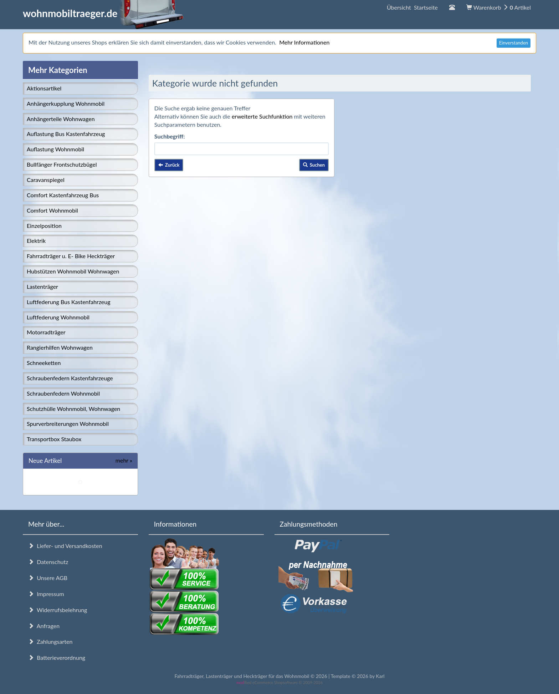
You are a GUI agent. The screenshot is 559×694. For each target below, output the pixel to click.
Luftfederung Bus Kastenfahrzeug (68, 301)
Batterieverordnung (56, 657)
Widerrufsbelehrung (57, 609)
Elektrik (36, 240)
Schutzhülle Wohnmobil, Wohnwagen (73, 408)
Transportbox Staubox (54, 438)
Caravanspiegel (46, 179)
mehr (124, 460)
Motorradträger (46, 332)
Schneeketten (44, 362)
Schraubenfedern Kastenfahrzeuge (70, 378)
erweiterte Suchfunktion (262, 116)
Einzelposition (44, 225)
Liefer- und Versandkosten (65, 545)
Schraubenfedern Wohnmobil (63, 393)
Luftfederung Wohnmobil (58, 317)
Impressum (46, 593)
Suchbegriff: (169, 136)
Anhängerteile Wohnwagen (61, 118)
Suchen (314, 165)
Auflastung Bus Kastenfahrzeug (66, 133)
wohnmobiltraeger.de (103, 13)
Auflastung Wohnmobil (55, 149)
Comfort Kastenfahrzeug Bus (63, 195)
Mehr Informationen (304, 42)
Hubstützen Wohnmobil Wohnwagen (73, 271)
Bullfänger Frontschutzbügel (62, 164)
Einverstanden (513, 43)
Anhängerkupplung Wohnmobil (65, 103)
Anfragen (44, 625)
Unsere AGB (47, 577)
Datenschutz (48, 561)
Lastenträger (42, 286)
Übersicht (412, 7)
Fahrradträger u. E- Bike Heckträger (71, 255)
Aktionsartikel (44, 88)
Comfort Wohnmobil (52, 210)
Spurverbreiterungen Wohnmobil (68, 423)
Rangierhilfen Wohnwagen (60, 347)
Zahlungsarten (50, 641)
